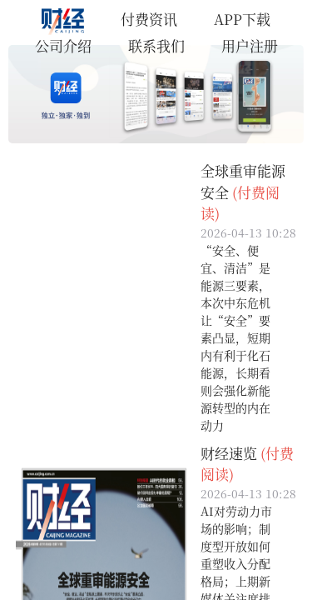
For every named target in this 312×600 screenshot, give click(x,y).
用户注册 (249, 45)
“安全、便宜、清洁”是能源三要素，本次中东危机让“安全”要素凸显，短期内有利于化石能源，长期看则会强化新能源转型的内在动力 (235, 337)
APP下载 (242, 18)
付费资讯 (149, 18)
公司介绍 (63, 45)
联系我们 (156, 45)
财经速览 (229, 452)
